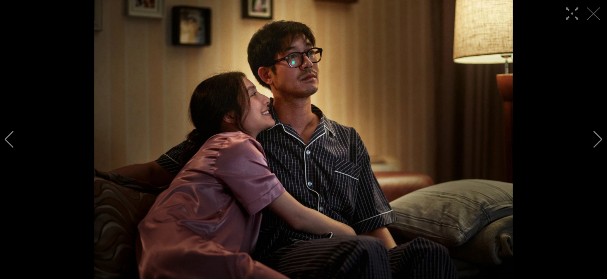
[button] (9, 139)
